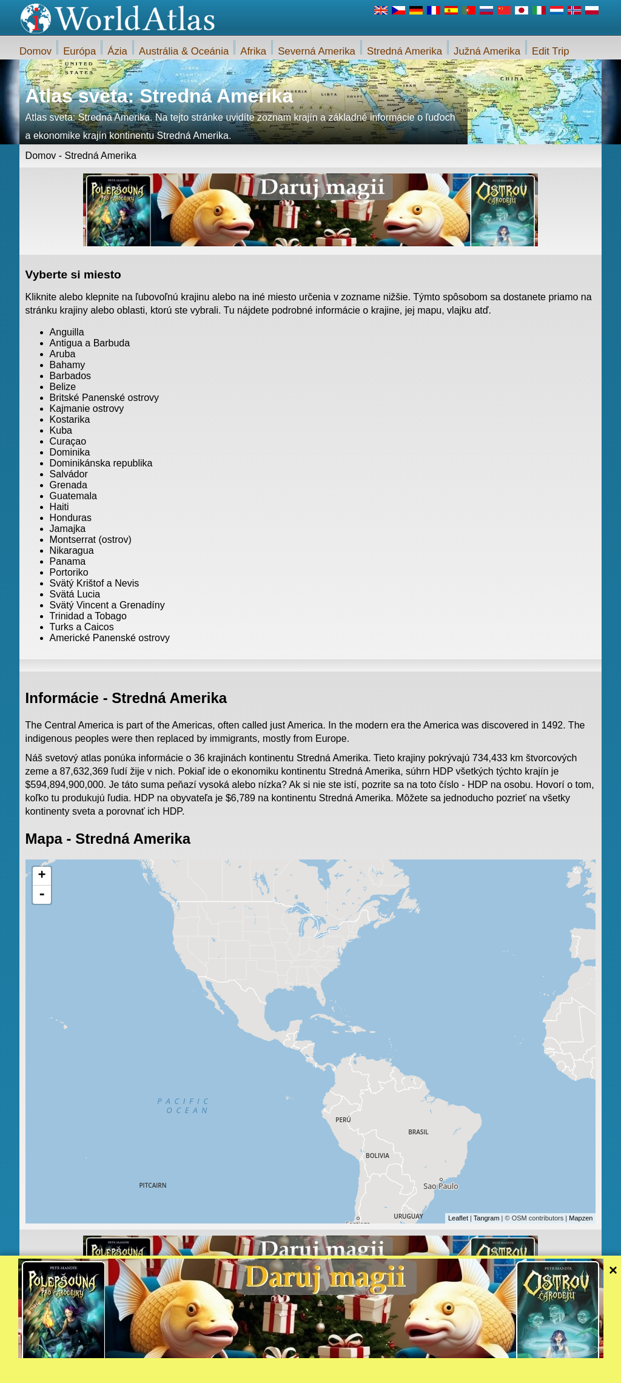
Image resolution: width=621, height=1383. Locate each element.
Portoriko (69, 572)
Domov (35, 51)
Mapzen (580, 1218)
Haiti (59, 507)
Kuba (61, 430)
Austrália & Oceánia (184, 51)
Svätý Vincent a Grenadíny (107, 605)
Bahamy (68, 365)
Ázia (117, 51)
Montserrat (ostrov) (91, 539)
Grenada (68, 485)
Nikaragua (72, 550)
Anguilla (67, 332)
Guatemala (73, 496)
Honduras (71, 518)
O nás (267, 1370)
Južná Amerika (487, 51)
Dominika (70, 452)
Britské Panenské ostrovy (104, 397)
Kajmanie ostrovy (87, 408)
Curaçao (68, 441)
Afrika (253, 51)
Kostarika (70, 419)
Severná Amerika (316, 51)
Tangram (487, 1218)
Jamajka (68, 528)
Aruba (63, 354)
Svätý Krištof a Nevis (94, 583)
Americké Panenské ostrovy (110, 638)
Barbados (71, 376)
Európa (79, 51)
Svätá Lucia (75, 594)
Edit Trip (550, 51)
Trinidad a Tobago (88, 616)
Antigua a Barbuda (90, 343)
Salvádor (69, 474)
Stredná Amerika (404, 51)
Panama (68, 561)
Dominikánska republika (101, 463)
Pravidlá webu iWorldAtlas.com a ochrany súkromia (366, 1370)
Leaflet (458, 1218)
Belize (63, 387)
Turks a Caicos (82, 627)
